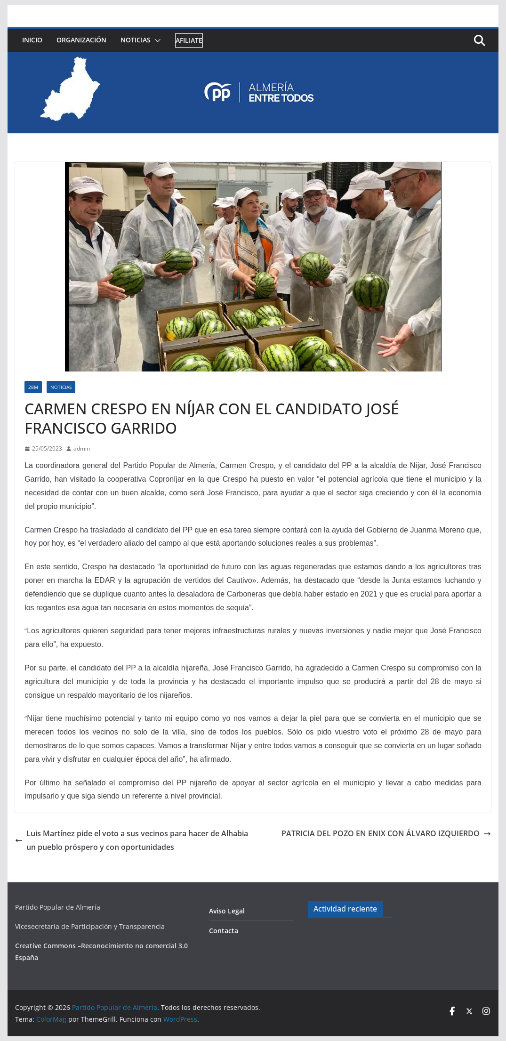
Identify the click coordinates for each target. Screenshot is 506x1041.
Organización (81, 39)
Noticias (135, 39)
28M (33, 387)
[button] (156, 40)
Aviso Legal (227, 910)
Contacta (223, 930)
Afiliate (189, 40)
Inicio (32, 39)
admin (81, 448)
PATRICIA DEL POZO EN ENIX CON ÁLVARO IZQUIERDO (386, 833)
